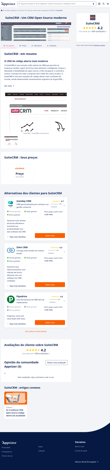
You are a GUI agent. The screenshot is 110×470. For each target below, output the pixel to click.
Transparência (7, 452)
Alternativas (36, 46)
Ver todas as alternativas (36, 331)
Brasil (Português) (90, 462)
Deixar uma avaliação (56, 362)
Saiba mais (50, 235)
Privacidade (6, 447)
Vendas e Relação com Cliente (14, 10)
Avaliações (51, 46)
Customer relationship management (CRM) (40, 10)
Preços (22, 46)
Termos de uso (7, 456)
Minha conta (79, 446)
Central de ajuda (81, 451)
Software (41, 451)
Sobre (40, 447)
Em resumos (8, 46)
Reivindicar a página (99, 45)
